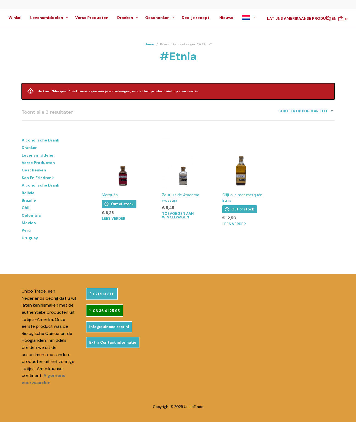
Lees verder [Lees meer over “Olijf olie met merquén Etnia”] (234, 224)
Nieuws (226, 17)
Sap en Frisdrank (38, 177)
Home (149, 44)
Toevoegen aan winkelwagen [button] (178, 215)
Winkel (15, 17)
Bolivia (28, 192)
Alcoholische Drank (40, 140)
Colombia (31, 215)
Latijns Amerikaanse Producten (302, 18)
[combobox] (304, 112)
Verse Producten (91, 17)
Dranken (125, 17)
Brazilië (29, 200)
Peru (26, 230)
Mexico (29, 222)
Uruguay (30, 237)
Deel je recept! (196, 17)
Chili (26, 207)
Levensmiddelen (46, 17)
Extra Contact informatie (112, 342)
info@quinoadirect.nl (109, 326)
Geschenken (157, 17)
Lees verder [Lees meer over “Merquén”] (113, 218)
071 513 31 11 (103, 294)
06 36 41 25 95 (106, 311)
